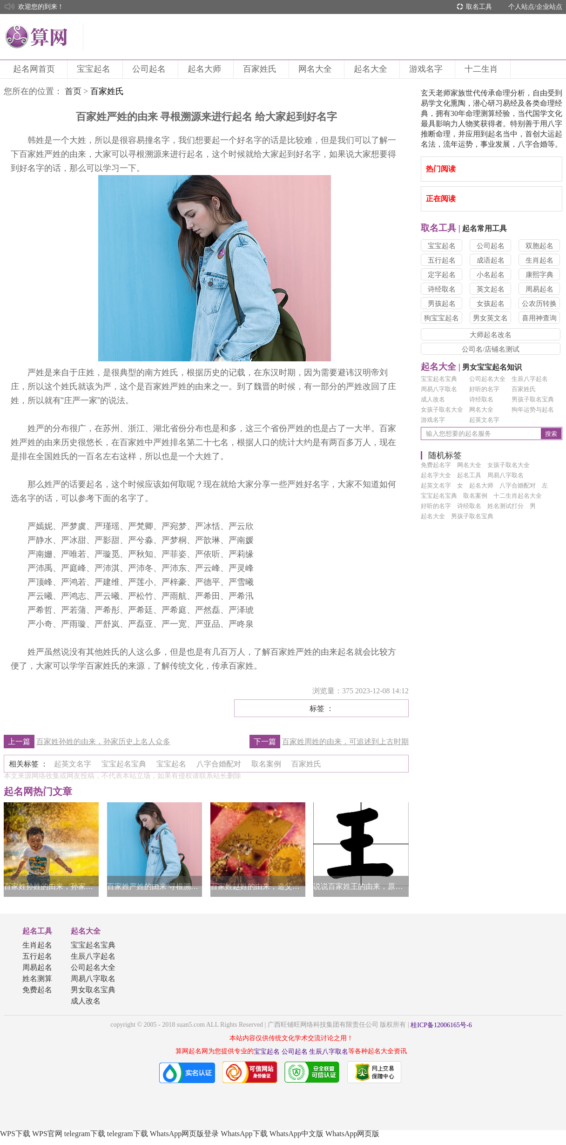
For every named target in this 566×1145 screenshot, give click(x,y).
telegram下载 (84, 1134)
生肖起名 (539, 260)
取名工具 (479, 6)
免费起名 (37, 990)
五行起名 (442, 260)
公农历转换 (539, 303)
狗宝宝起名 (441, 318)
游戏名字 (427, 69)
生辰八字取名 (328, 1051)
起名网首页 (35, 69)
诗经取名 (442, 289)
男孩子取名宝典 (533, 399)
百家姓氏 (261, 69)
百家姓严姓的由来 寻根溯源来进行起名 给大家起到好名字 (154, 886)
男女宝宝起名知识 (471, 367)
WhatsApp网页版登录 (184, 1134)
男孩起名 (442, 303)
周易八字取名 (439, 389)
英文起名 (491, 289)
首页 (73, 91)
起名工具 (37, 931)
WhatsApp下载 (244, 1134)
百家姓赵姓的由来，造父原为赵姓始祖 (257, 886)
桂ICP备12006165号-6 (441, 1025)
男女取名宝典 (93, 990)
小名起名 (491, 274)
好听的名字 (484, 389)
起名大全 (372, 69)
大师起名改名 (491, 335)
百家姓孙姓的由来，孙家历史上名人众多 (103, 741)
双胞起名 (539, 246)
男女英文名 (490, 318)
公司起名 (150, 69)
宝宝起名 (95, 69)
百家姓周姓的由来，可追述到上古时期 (345, 741)
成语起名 (491, 260)
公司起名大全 (487, 378)
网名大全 (316, 69)
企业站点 (549, 6)
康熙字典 (539, 274)
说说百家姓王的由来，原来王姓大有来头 (360, 886)
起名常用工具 (464, 228)
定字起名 (442, 274)
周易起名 (539, 289)
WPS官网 (47, 1134)
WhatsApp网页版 (352, 1134)
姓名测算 (37, 978)
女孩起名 (491, 303)
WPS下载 (15, 1134)
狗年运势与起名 (533, 409)
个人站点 (521, 6)
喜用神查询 (539, 318)
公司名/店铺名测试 (490, 349)
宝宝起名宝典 (439, 378)
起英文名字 (484, 419)
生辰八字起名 (530, 378)
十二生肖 (483, 69)
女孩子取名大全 (442, 409)
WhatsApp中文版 (296, 1134)
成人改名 (433, 399)
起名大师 (206, 69)
